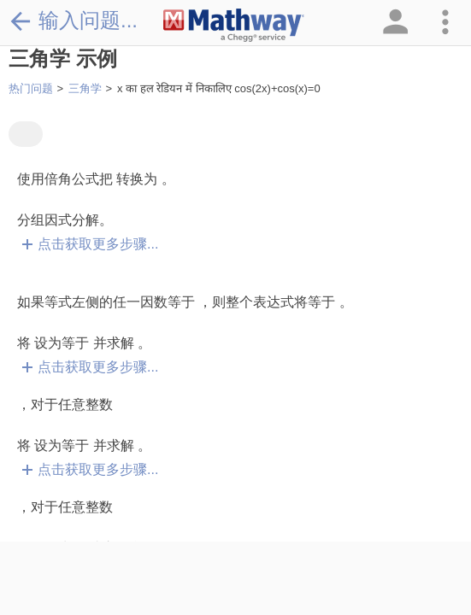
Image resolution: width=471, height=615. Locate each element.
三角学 (85, 88)
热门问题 (31, 88)
